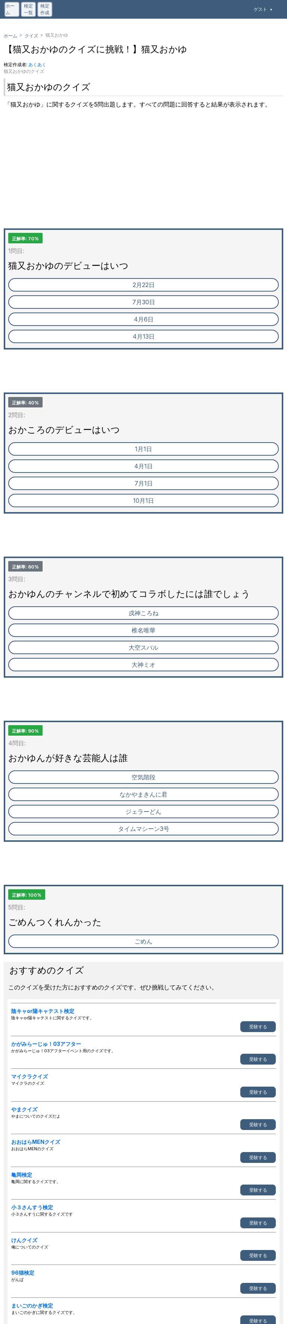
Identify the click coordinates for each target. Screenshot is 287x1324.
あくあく (37, 64)
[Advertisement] (143, 176)
